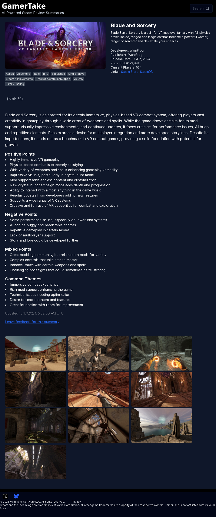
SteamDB (146, 71)
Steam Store (129, 71)
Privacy (76, 501)
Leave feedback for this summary (32, 322)
